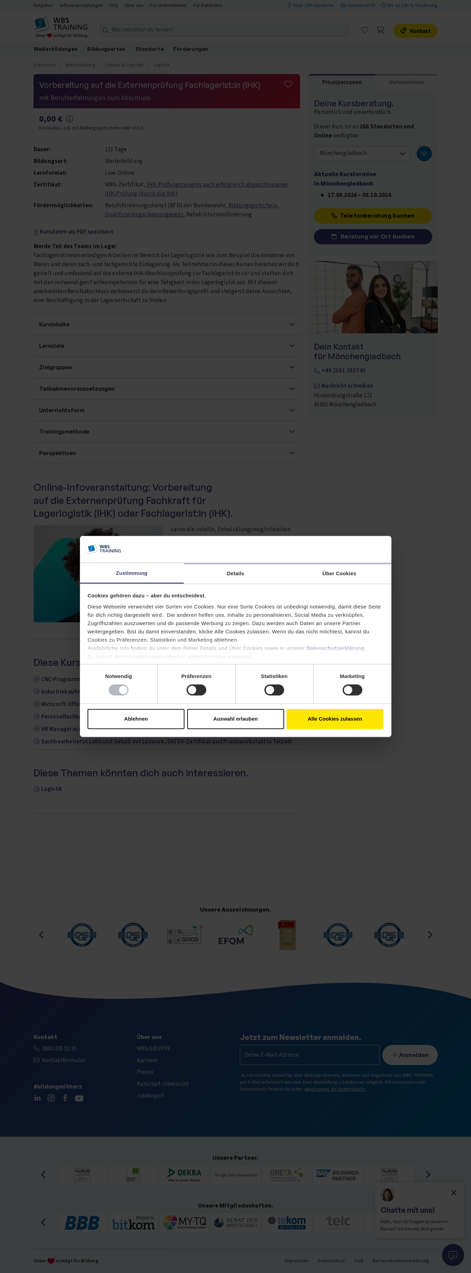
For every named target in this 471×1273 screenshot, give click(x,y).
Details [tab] (235, 573)
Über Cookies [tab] (339, 573)
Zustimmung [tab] (131, 573)
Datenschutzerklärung (336, 648)
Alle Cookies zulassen (335, 719)
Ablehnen (136, 719)
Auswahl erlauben (235, 719)
